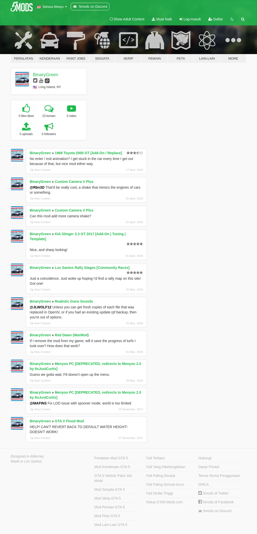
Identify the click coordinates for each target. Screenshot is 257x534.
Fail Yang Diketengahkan (165, 467)
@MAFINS (38, 403)
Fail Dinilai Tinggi (159, 493)
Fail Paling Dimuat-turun (165, 484)
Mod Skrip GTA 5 (107, 498)
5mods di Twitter (213, 493)
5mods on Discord (214, 511)
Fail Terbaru (155, 458)
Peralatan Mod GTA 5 (111, 458)
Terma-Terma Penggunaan (219, 476)
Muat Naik (162, 19)
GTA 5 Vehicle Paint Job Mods (113, 478)
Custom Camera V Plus (74, 182)
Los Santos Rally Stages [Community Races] (92, 268)
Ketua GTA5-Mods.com (164, 502)
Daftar (215, 19)
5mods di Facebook (216, 502)
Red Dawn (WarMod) (72, 335)
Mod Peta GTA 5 (107, 516)
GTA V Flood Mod (69, 421)
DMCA (203, 484)
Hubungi (204, 458)
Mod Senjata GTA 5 (109, 489)
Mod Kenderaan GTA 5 (112, 467)
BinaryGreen (45, 74)
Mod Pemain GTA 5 (109, 507)
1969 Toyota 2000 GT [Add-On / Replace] (88, 153)
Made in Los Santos (26, 461)
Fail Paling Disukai (160, 476)
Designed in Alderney (27, 456)
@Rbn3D (37, 187)
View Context (40, 169)
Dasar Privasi (208, 467)
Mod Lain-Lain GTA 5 (110, 525)
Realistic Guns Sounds (74, 301)
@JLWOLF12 (40, 307)
